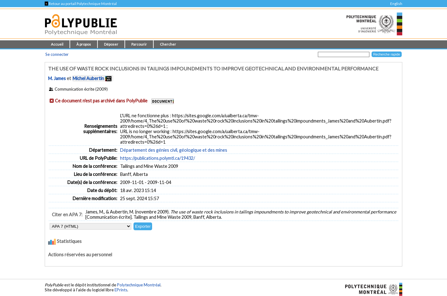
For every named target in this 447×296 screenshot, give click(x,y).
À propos (83, 44)
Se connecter (57, 54)
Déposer (111, 44)
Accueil (57, 44)
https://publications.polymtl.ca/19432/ (157, 158)
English (396, 4)
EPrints (121, 289)
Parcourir (139, 44)
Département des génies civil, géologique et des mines (173, 150)
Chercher (168, 44)
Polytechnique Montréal (138, 284)
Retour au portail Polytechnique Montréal (81, 4)
